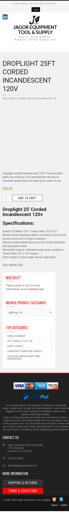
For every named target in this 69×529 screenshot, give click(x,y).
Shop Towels (15, 346)
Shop (5, 98)
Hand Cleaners (16, 336)
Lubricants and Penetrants (24, 351)
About (54, 505)
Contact (32, 289)
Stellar (64, 505)
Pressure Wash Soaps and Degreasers (23, 357)
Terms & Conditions (22, 491)
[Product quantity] (7, 198)
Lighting (13, 98)
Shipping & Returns (22, 483)
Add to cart (27, 198)
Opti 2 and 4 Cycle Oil (20, 341)
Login (35, 9)
